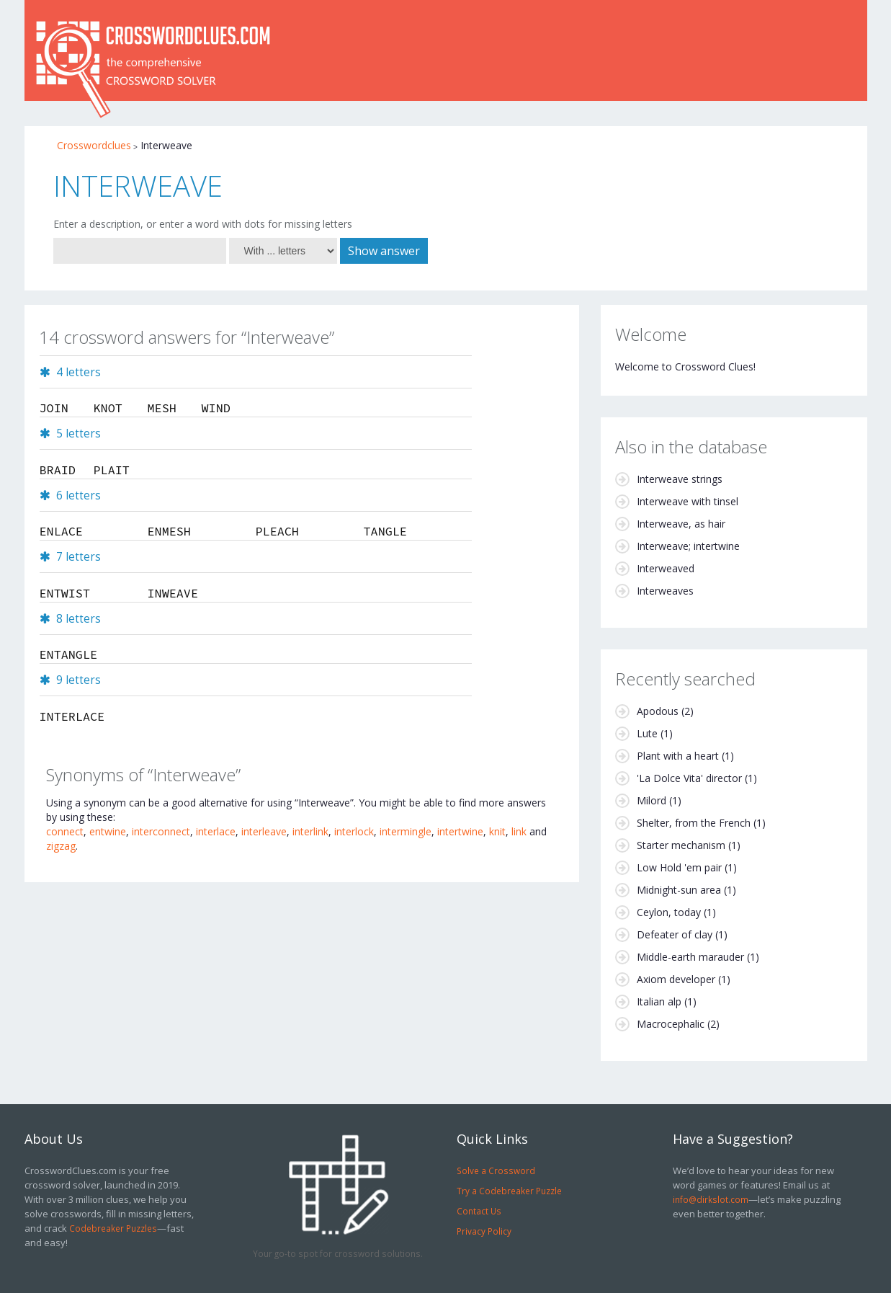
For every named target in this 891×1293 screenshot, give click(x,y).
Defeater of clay (674, 934)
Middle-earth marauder (690, 957)
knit (497, 831)
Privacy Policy (484, 1231)
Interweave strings (679, 479)
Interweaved (665, 568)
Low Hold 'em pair (679, 867)
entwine (107, 831)
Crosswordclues (94, 145)
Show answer (384, 251)
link (519, 831)
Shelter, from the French (694, 823)
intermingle (405, 831)
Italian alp (659, 1001)
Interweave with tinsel (687, 501)
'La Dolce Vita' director (689, 778)
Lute (647, 733)
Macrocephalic (670, 1024)
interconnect (161, 831)
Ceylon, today (669, 912)
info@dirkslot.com (710, 1199)
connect (65, 831)
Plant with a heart (678, 756)
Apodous (658, 711)
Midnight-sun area (679, 890)
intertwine (460, 831)
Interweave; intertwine (688, 546)
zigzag (61, 846)
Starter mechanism (681, 845)
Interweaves (665, 590)
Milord (651, 800)
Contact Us (479, 1211)
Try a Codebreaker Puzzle (509, 1190)
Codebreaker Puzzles (113, 1228)
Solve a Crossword (496, 1170)
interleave (264, 831)
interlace (216, 831)
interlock (354, 831)
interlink (310, 831)
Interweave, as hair (681, 523)
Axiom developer (676, 979)
